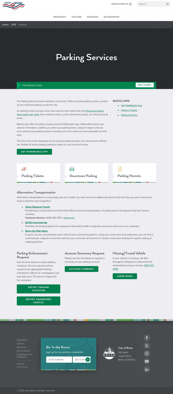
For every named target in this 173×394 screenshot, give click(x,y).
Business (92, 17)
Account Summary (81, 269)
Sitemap (20, 364)
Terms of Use (22, 367)
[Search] (154, 4)
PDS (14, 24)
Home (5, 24)
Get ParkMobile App (131, 105)
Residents (60, 17)
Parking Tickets (129, 110)
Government (111, 17)
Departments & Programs (24, 355)
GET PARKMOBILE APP (34, 151)
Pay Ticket (144, 85)
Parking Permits (129, 115)
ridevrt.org (68, 217)
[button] (87, 359)
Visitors (77, 17)
